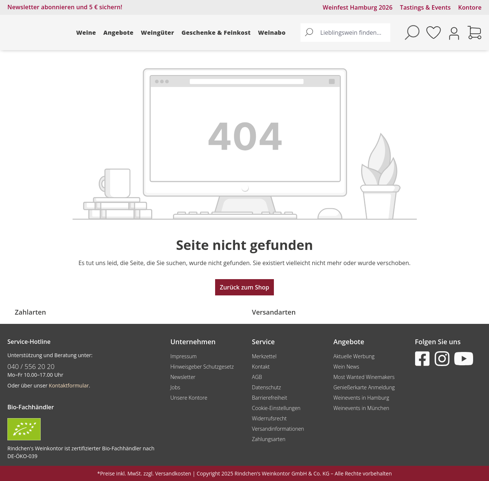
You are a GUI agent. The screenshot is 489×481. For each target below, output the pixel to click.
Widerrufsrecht (269, 418)
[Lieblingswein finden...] (353, 32)
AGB (257, 376)
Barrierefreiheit (269, 397)
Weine (86, 32)
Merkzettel (264, 356)
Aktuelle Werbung (353, 356)
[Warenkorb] (474, 32)
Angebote (118, 32)
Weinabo (272, 32)
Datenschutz (266, 387)
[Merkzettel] (433, 32)
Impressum (183, 356)
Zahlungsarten (269, 439)
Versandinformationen (278, 428)
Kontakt (261, 366)
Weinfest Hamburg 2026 (358, 7)
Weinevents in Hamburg (361, 397)
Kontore (470, 7)
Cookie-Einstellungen (276, 407)
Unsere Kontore (188, 397)
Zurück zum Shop (244, 287)
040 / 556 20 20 (31, 366)
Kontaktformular (69, 385)
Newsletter (183, 376)
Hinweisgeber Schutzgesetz (202, 366)
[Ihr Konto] (454, 33)
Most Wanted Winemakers (363, 376)
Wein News (346, 366)
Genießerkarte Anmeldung (364, 387)
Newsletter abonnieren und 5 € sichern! (64, 7)
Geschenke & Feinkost (216, 32)
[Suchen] (308, 32)
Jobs (175, 387)
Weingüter (157, 32)
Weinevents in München (361, 407)
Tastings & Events (425, 7)
